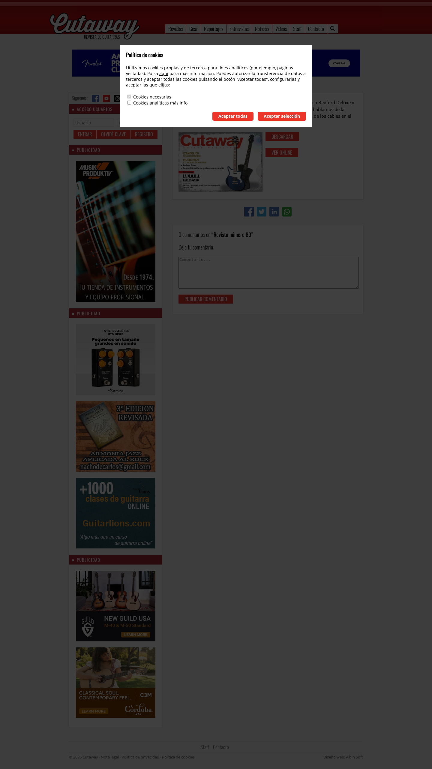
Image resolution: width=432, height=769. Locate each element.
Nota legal (110, 757)
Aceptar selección (282, 116)
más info (179, 103)
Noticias (262, 28)
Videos (281, 28)
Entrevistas (239, 28)
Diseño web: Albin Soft (343, 757)
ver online (282, 152)
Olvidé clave (113, 134)
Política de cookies (178, 757)
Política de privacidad (140, 757)
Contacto (316, 28)
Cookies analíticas (151, 103)
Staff (297, 28)
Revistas (175, 28)
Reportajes (213, 28)
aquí (163, 73)
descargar (282, 136)
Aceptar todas (233, 116)
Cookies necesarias (152, 97)
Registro (144, 134)
